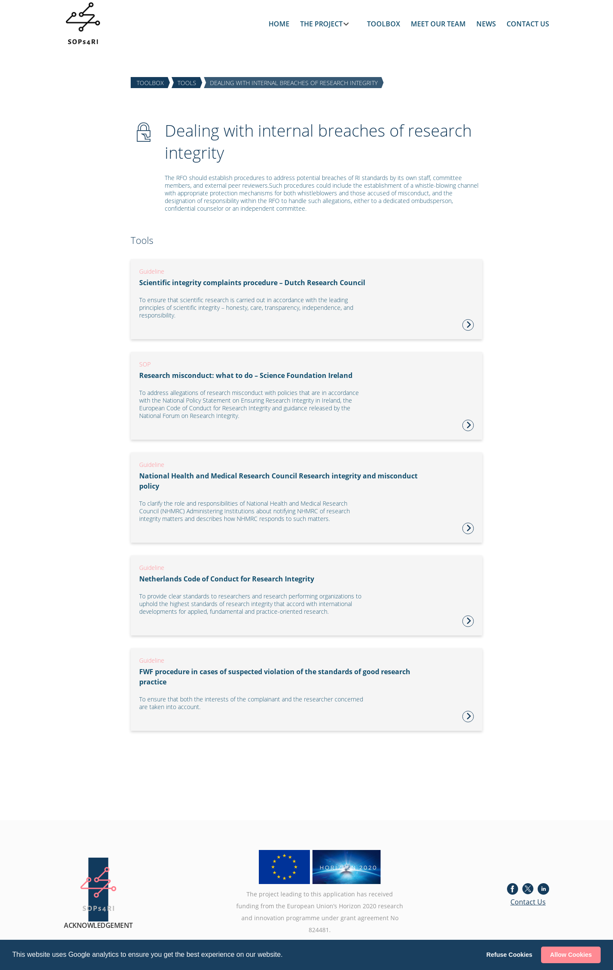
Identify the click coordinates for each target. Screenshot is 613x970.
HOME (279, 24)
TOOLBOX (383, 24)
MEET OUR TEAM (438, 24)
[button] (285, 955)
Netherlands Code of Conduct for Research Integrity (226, 579)
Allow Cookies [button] (571, 954)
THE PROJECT (321, 24)
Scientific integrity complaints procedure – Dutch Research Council (252, 282)
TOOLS (187, 82)
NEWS (486, 24)
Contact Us (528, 902)
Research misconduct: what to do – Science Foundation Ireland (245, 375)
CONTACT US (528, 24)
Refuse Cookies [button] (510, 954)
